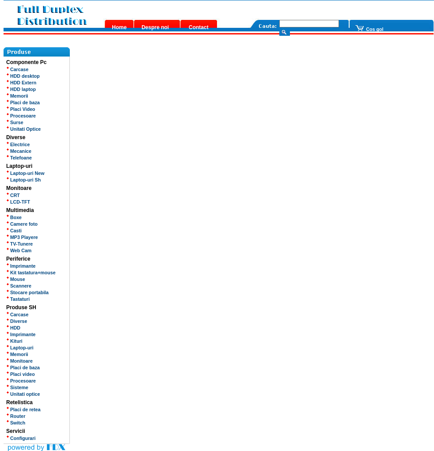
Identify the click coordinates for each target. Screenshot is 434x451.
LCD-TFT (18, 202)
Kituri (14, 341)
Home (119, 27)
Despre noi (155, 27)
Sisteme (17, 387)
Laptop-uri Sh (23, 179)
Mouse (15, 279)
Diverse (16, 321)
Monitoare (19, 361)
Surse (14, 122)
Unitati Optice (23, 129)
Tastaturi (18, 299)
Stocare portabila (27, 292)
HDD (13, 327)
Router (15, 416)
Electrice (18, 144)
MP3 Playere (22, 237)
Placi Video (20, 109)
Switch (15, 422)
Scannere (18, 285)
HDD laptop (21, 89)
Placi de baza (23, 102)
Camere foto (22, 224)
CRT (13, 195)
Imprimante (20, 266)
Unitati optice (23, 394)
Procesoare (21, 115)
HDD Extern (21, 82)
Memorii (17, 96)
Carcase (17, 69)
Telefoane (19, 157)
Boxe (14, 217)
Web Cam (18, 250)
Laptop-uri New (25, 173)
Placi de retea (23, 409)
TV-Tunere (19, 243)
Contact (199, 27)
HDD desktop (23, 76)
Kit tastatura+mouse (31, 272)
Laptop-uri (20, 347)
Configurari (20, 438)
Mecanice (18, 151)
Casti (14, 230)
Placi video (20, 374)
